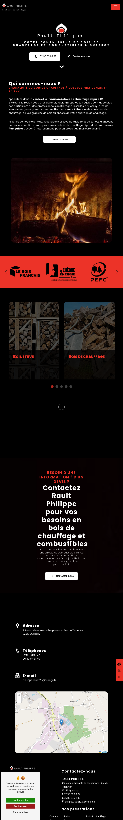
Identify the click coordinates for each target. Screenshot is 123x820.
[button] (61, 680)
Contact (53, 774)
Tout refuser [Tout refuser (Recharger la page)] (20, 806)
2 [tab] (56, 401)
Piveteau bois (71, 800)
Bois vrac (69, 778)
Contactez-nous (78, 56)
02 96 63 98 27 (44, 56)
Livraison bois (71, 793)
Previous (4, 257)
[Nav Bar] (115, 7)
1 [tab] (52, 401)
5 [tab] (70, 401)
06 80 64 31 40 (31, 616)
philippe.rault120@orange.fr (39, 638)
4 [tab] (66, 401)
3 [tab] (61, 401)
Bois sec (68, 785)
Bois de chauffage (96, 774)
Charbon (68, 796)
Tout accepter (20, 800)
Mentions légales (73, 806)
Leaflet (103, 710)
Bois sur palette (72, 781)
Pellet (67, 774)
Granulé (68, 789)
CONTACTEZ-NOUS (59, 139)
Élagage (53, 778)
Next (118, 257)
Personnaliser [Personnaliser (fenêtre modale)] (20, 812)
